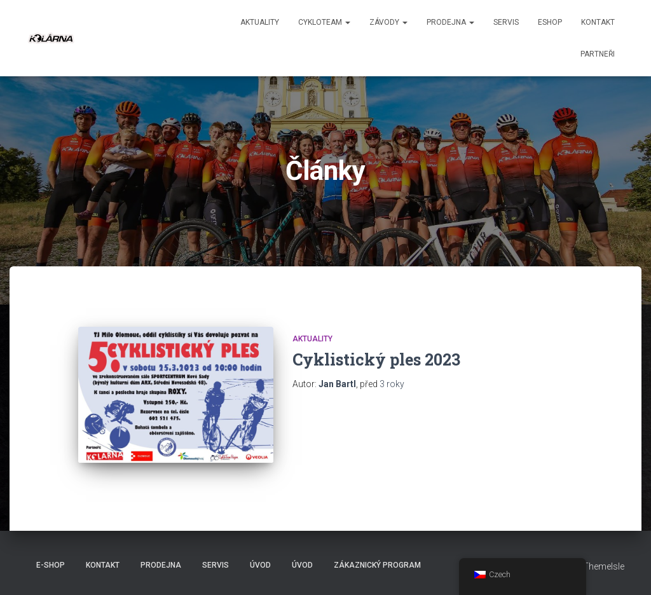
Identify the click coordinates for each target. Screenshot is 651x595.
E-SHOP (50, 565)
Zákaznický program (377, 565)
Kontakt (598, 22)
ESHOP (550, 22)
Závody (388, 22)
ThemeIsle (603, 566)
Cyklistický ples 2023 (376, 359)
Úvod (260, 565)
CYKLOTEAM (324, 22)
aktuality (259, 22)
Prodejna (450, 22)
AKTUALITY (312, 338)
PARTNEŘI (597, 54)
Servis (506, 22)
